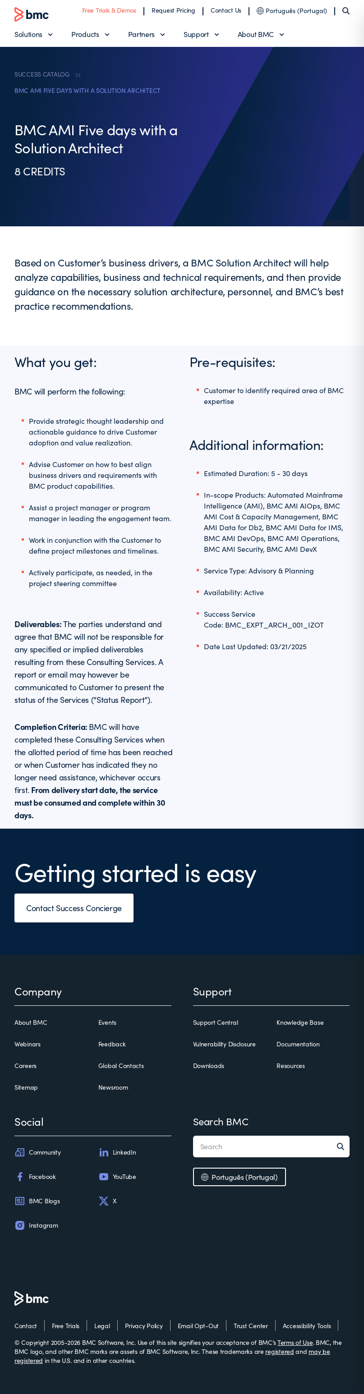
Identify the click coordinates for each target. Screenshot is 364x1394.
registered (279, 1351)
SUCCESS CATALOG (42, 74)
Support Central (215, 1022)
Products (85, 34)
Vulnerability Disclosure (224, 1044)
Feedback (112, 1044)
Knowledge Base (299, 1022)
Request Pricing (173, 10)
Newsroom (113, 1087)
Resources (290, 1065)
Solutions (28, 34)
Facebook (35, 1176)
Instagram (36, 1225)
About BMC (256, 34)
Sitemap (26, 1087)
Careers (25, 1065)
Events (107, 1022)
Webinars (27, 1044)
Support (196, 34)
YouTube (117, 1176)
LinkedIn (117, 1152)
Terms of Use (295, 1342)
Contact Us (226, 10)
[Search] (346, 10)
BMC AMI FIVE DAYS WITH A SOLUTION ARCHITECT (87, 90)
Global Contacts (121, 1065)
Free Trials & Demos (109, 10)
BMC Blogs (37, 1201)
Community (37, 1152)
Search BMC (221, 1121)
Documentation (297, 1044)
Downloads (208, 1065)
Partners (141, 34)
